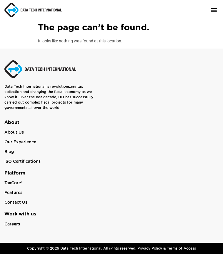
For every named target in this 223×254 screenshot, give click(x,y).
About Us (14, 132)
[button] (214, 10)
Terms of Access (181, 248)
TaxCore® (13, 183)
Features (13, 193)
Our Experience (20, 142)
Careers (12, 224)
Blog (9, 152)
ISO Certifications (22, 162)
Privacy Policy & (152, 248)
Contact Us (15, 202)
